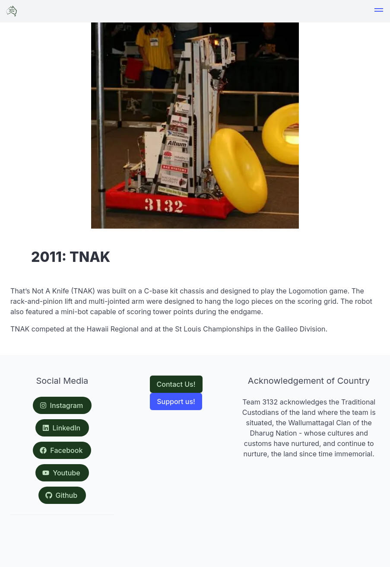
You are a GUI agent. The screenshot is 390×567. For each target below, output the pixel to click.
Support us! (176, 401)
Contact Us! (176, 384)
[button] (378, 11)
